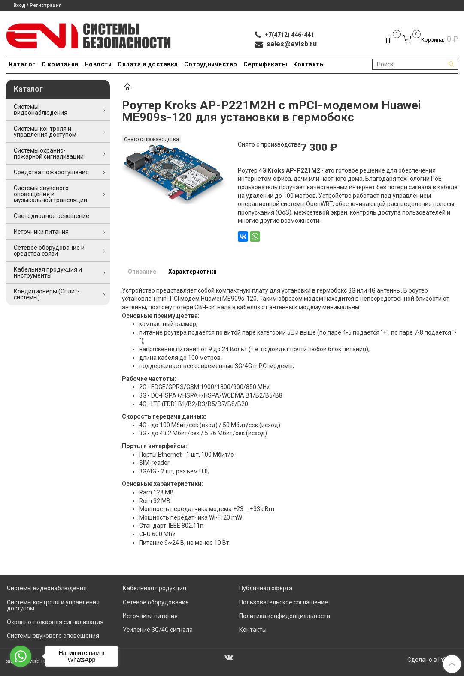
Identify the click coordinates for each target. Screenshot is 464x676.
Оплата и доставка (148, 64)
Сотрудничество (210, 64)
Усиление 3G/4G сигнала (158, 629)
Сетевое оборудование (156, 602)
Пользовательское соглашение (283, 602)
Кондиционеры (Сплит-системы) (47, 294)
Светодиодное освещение (51, 215)
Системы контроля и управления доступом (45, 131)
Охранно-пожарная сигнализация (55, 622)
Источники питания (41, 231)
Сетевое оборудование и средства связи (49, 250)
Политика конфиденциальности (284, 616)
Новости (98, 64)
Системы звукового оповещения (53, 635)
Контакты (309, 64)
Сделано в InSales (432, 660)
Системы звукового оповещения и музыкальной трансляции (50, 194)
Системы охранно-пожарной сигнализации (49, 153)
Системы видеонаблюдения (40, 109)
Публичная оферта (265, 588)
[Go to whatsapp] (20, 656)
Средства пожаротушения (51, 172)
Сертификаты (265, 64)
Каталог (22, 64)
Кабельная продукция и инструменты (48, 272)
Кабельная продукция (154, 588)
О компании (60, 64)
